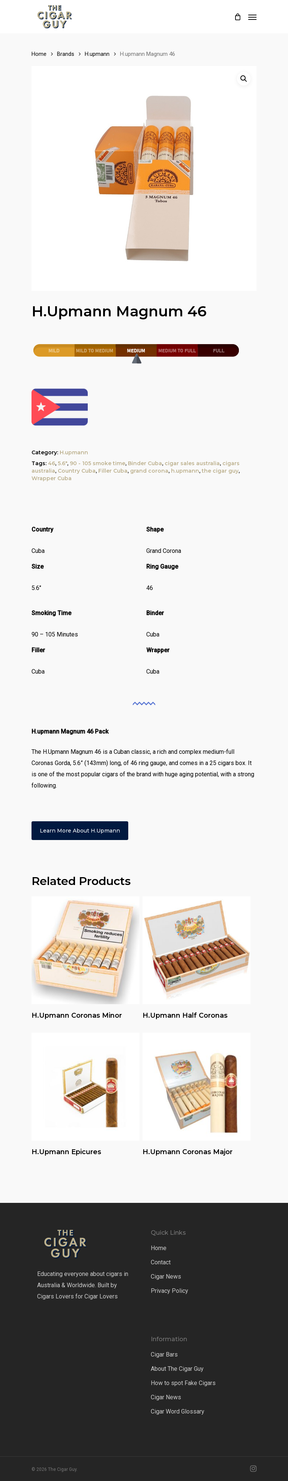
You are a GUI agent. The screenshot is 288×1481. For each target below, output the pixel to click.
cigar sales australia (192, 463)
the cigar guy (220, 470)
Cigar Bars (164, 1354)
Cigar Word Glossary (177, 1411)
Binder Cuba (145, 463)
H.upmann (97, 54)
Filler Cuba (113, 470)
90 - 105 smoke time (97, 463)
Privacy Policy (169, 1290)
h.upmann (185, 470)
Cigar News (166, 1276)
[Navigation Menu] (252, 17)
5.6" (62, 463)
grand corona (149, 470)
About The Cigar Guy (177, 1368)
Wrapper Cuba (52, 478)
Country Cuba (77, 470)
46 (51, 463)
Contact (161, 1262)
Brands (65, 54)
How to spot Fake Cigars (183, 1383)
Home (39, 54)
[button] (243, 78)
